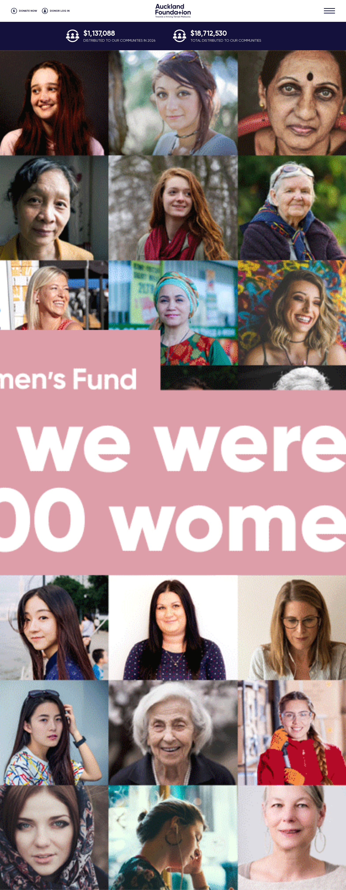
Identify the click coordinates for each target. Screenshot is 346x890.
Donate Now (28, 10)
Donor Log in (60, 10)
